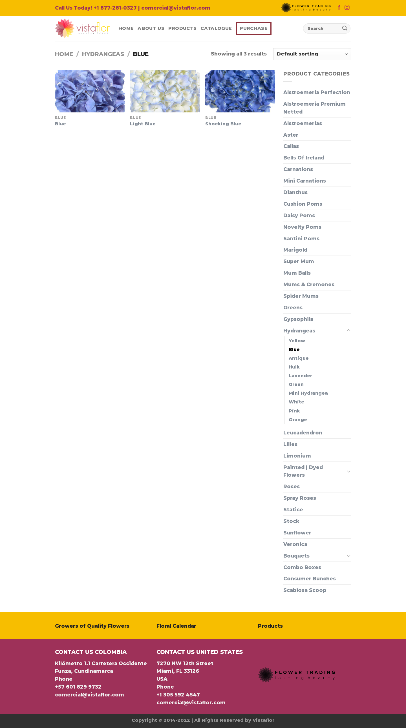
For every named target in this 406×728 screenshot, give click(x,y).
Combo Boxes (302, 567)
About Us (151, 28)
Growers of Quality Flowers (92, 626)
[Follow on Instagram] (347, 8)
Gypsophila (298, 319)
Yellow (297, 340)
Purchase (254, 28)
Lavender (300, 375)
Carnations (298, 169)
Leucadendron (302, 433)
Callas (291, 146)
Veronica (295, 544)
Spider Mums (301, 296)
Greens (293, 307)
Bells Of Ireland (303, 158)
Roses (291, 486)
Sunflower (297, 533)
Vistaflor (263, 720)
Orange (298, 419)
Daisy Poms (299, 215)
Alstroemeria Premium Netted (314, 108)
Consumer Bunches (309, 578)
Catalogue (216, 28)
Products (182, 28)
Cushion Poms (302, 204)
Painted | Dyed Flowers (303, 471)
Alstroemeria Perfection (316, 92)
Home (126, 28)
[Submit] (344, 28)
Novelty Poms (302, 227)
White (296, 402)
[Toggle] (348, 330)
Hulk (294, 367)
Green (296, 384)
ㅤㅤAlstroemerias (302, 123)
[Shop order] (312, 54)
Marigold (295, 250)
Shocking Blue (223, 123)
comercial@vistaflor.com (89, 695)
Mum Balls (297, 273)
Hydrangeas (103, 54)
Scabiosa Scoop (304, 590)
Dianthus (295, 192)
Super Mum (298, 261)
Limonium (297, 456)
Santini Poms (301, 238)
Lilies (290, 444)
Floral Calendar (176, 626)
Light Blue (143, 123)
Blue (60, 123)
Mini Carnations (304, 181)
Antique (299, 358)
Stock (291, 521)
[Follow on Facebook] (339, 8)
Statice (293, 509)
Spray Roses (299, 498)
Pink (294, 411)
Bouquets (296, 556)
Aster (290, 135)
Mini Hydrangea (308, 393)
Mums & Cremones (308, 284)
